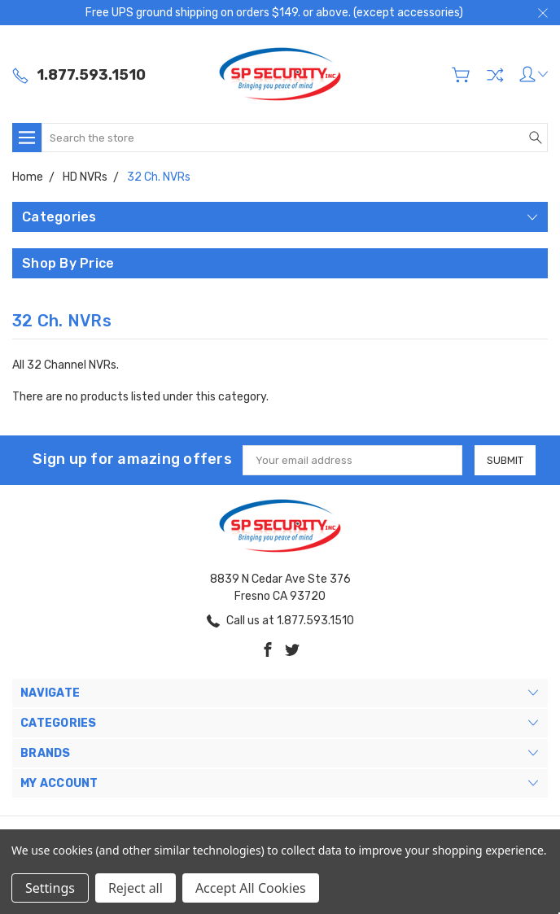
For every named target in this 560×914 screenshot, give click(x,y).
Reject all (135, 888)
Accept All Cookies (250, 888)
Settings (50, 888)
